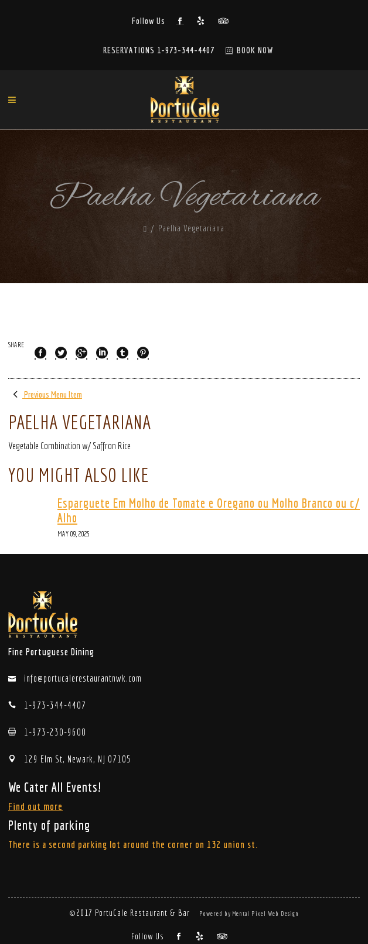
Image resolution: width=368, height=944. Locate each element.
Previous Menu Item (45, 394)
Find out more (35, 806)
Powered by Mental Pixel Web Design (249, 913)
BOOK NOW (255, 50)
